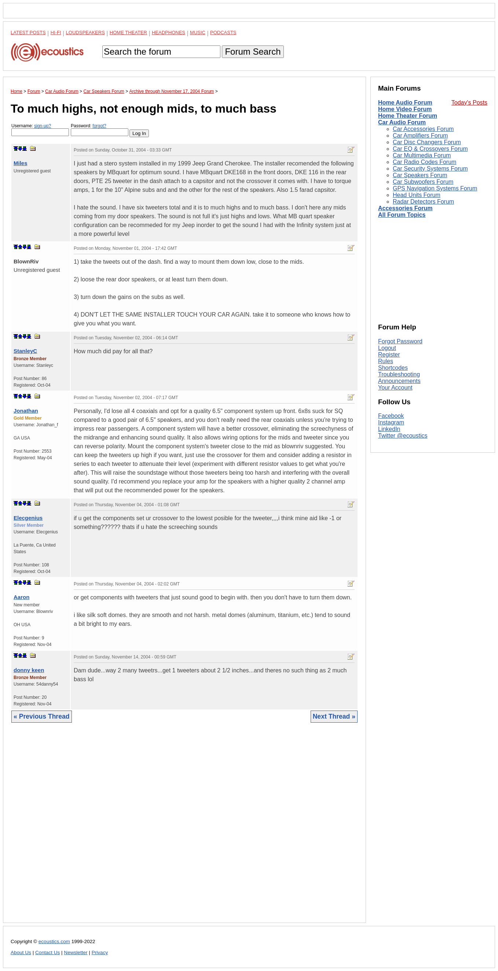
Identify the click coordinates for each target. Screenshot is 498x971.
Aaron (21, 597)
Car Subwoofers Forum (423, 182)
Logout (387, 348)
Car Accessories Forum (423, 129)
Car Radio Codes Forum (424, 162)
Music (197, 32)
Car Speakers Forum (420, 175)
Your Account (395, 387)
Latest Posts (28, 32)
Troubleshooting (399, 374)
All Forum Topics (401, 215)
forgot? (99, 125)
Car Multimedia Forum (422, 155)
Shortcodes (393, 368)
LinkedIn (389, 429)
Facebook (391, 416)
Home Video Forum (405, 109)
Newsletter (75, 952)
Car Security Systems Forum (430, 168)
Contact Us (47, 952)
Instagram (391, 422)
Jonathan (26, 411)
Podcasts (223, 32)
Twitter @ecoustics (403, 435)
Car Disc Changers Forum (427, 142)
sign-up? (42, 125)
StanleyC (25, 351)
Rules (385, 361)
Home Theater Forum (407, 116)
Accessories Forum (405, 208)
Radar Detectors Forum (423, 201)
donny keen (29, 670)
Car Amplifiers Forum (420, 135)
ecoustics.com (54, 941)
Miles (21, 163)
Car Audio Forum (402, 122)
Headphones (168, 32)
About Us (21, 952)
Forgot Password (400, 341)
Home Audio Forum (405, 102)
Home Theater (128, 32)
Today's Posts (469, 102)
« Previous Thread (42, 716)
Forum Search (253, 51)
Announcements (399, 381)
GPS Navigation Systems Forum (435, 188)
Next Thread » (334, 716)
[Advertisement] (184, 828)
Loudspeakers (85, 32)
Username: (40, 129)
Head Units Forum (416, 195)
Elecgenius (28, 518)
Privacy (100, 952)
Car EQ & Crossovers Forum (430, 149)
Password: (99, 129)
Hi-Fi (56, 32)
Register (389, 354)
